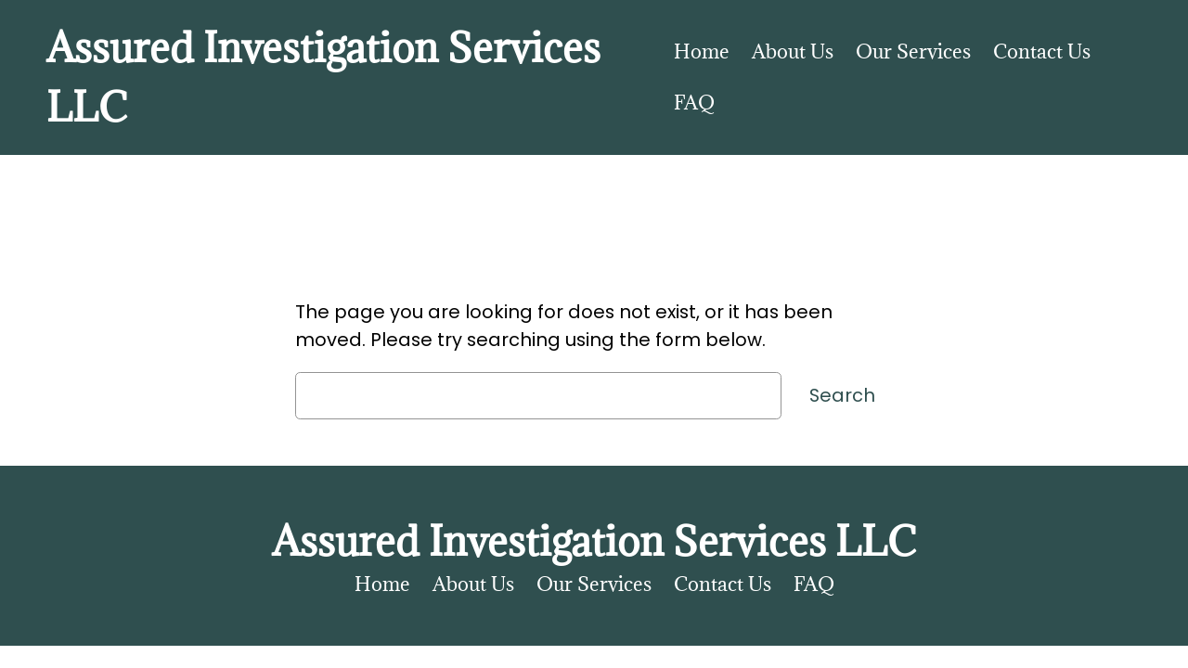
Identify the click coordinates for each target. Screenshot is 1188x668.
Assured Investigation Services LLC (594, 541)
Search (842, 395)
